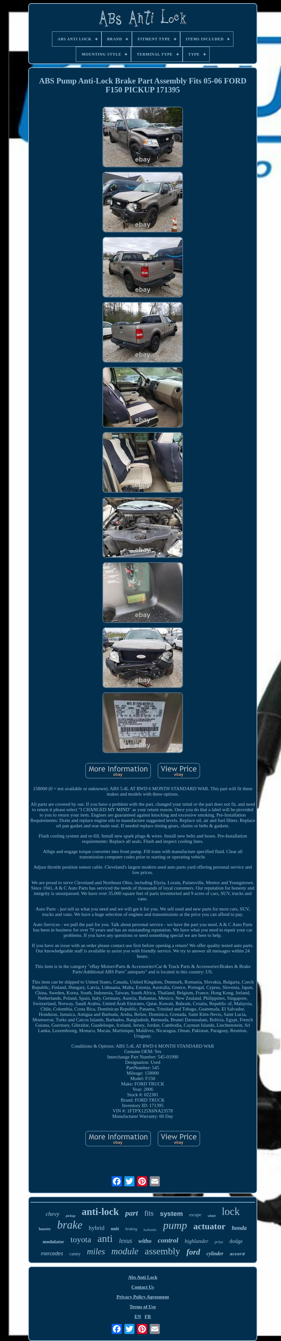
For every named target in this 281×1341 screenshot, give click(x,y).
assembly (162, 1251)
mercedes (52, 1253)
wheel (211, 1216)
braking (131, 1229)
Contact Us (142, 1287)
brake (69, 1225)
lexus (125, 1240)
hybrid (97, 1227)
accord (237, 1254)
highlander (196, 1241)
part (131, 1213)
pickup (70, 1216)
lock (231, 1211)
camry (75, 1253)
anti (105, 1238)
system (171, 1213)
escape (195, 1214)
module (124, 1251)
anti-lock (100, 1211)
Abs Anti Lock (143, 1277)
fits (149, 1213)
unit (115, 1228)
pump (175, 1225)
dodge (236, 1241)
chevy (52, 1214)
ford (193, 1252)
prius (219, 1241)
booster (45, 1229)
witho (144, 1241)
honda (239, 1228)
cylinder (214, 1253)
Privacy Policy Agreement (142, 1296)
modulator (53, 1241)
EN (137, 1316)
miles (96, 1251)
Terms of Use (142, 1306)
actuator (209, 1226)
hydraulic (150, 1229)
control (168, 1240)
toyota (80, 1239)
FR (148, 1316)
